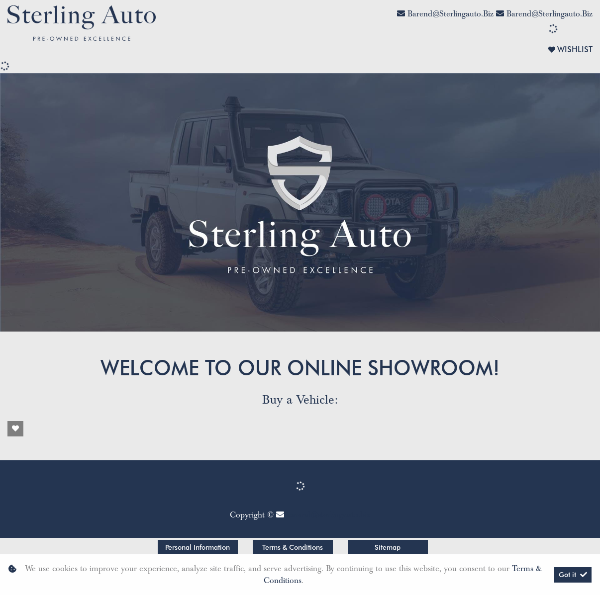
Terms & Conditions (292, 547)
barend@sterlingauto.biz (450, 14)
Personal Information (197, 547)
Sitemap (387, 547)
